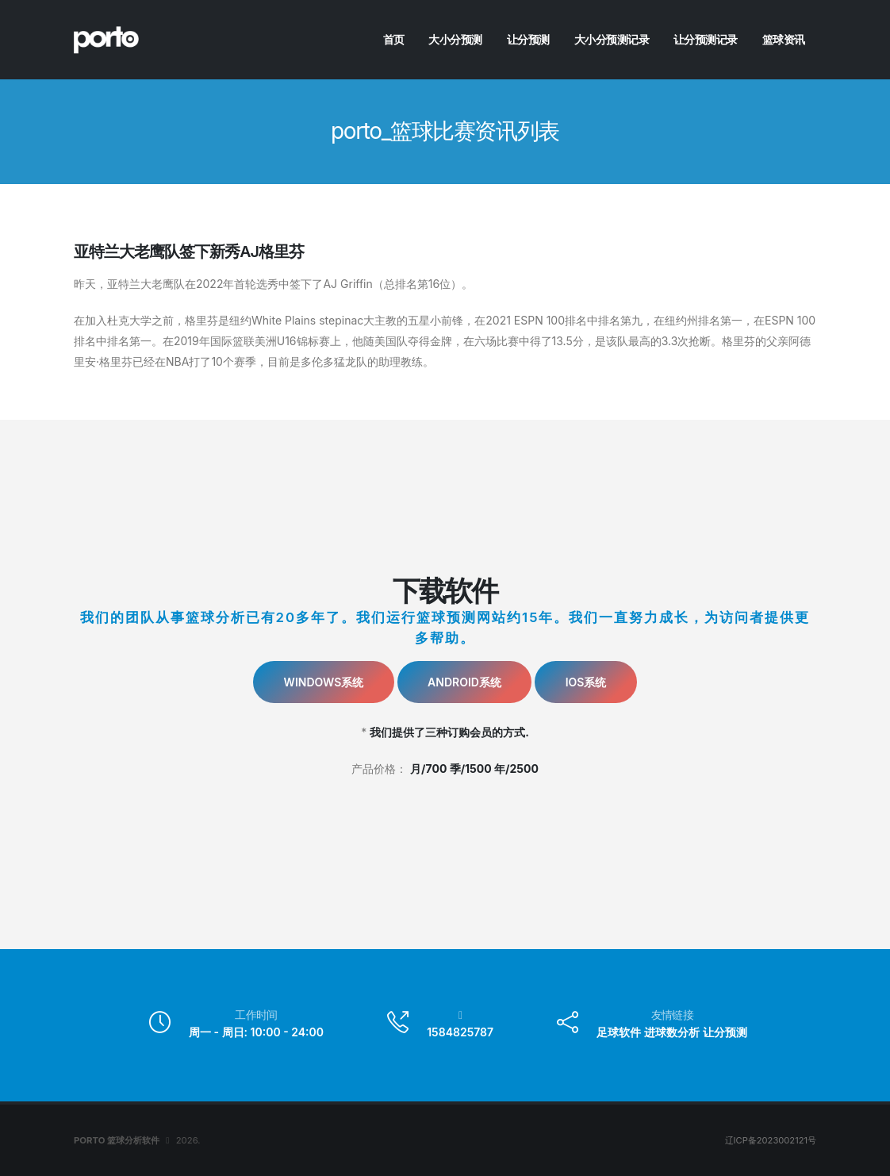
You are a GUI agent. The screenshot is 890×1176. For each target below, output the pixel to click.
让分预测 (528, 39)
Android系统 (464, 682)
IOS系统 (586, 682)
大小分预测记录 (612, 39)
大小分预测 (455, 39)
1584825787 (460, 1032)
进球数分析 (672, 1032)
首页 (394, 39)
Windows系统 (324, 682)
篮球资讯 (783, 39)
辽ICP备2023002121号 (769, 1140)
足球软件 (619, 1032)
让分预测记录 (705, 39)
